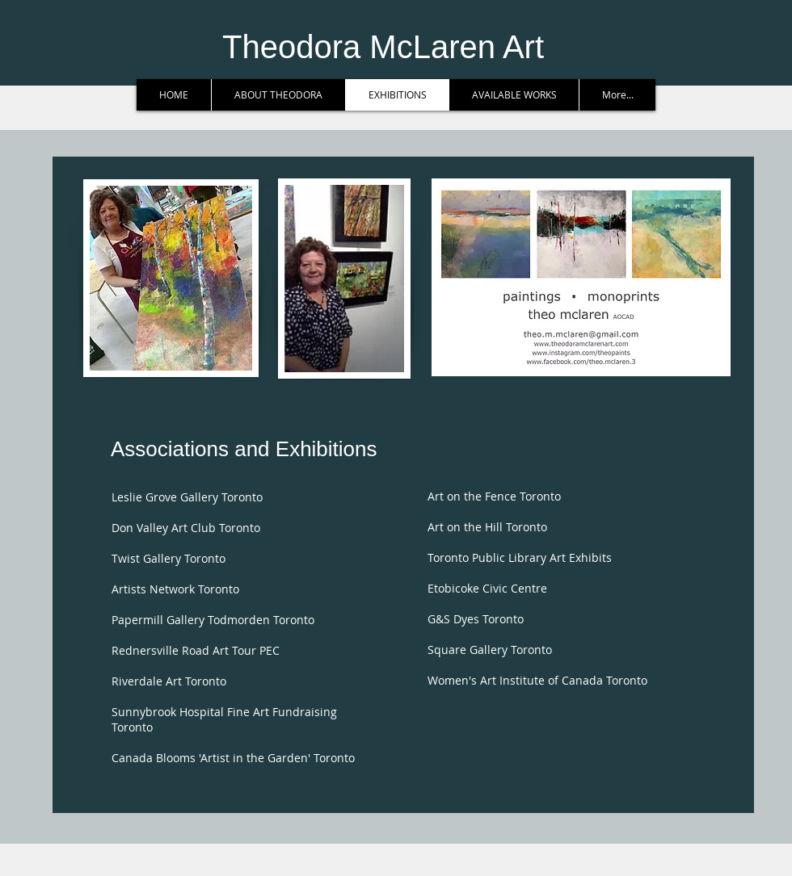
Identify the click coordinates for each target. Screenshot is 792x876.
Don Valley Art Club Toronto (186, 527)
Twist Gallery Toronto (168, 558)
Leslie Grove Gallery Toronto (187, 497)
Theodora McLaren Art (383, 47)
